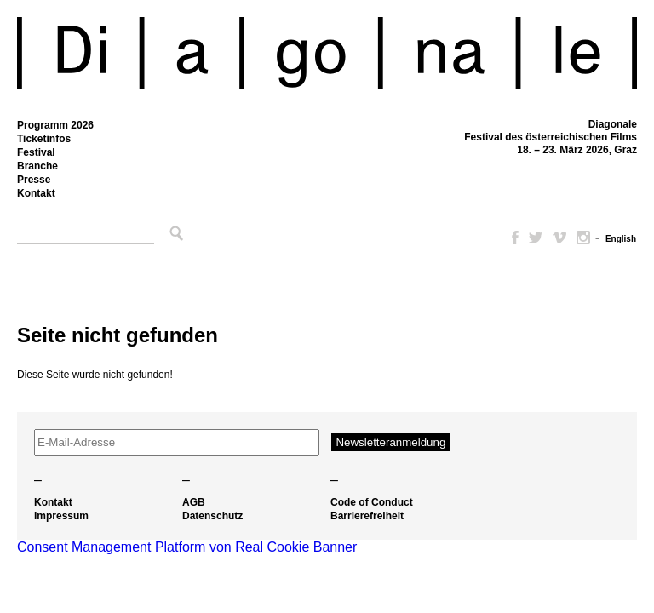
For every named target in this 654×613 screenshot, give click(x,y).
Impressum (61, 516)
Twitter (535, 237)
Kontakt (36, 193)
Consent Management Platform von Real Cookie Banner (187, 547)
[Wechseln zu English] (620, 238)
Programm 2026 (55, 125)
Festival (36, 152)
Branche (37, 166)
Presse (33, 180)
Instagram (583, 237)
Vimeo (559, 237)
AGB (193, 502)
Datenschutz (212, 516)
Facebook (512, 237)
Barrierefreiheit (367, 516)
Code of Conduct (371, 502)
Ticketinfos (44, 139)
